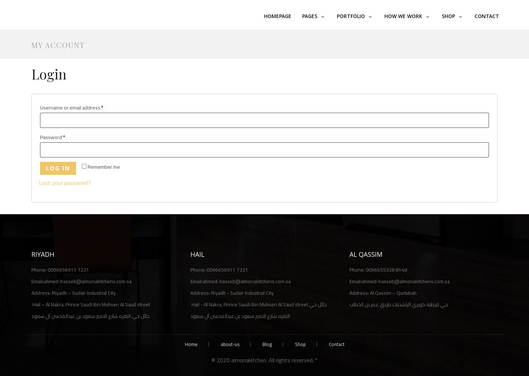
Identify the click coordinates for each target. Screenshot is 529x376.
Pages (309, 17)
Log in (58, 168)
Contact (487, 17)
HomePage (277, 17)
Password (62, 137)
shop (448, 17)
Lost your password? (65, 182)
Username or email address (81, 107)
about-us (230, 344)
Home (191, 344)
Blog (267, 344)
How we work (403, 17)
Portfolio (351, 17)
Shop (300, 344)
